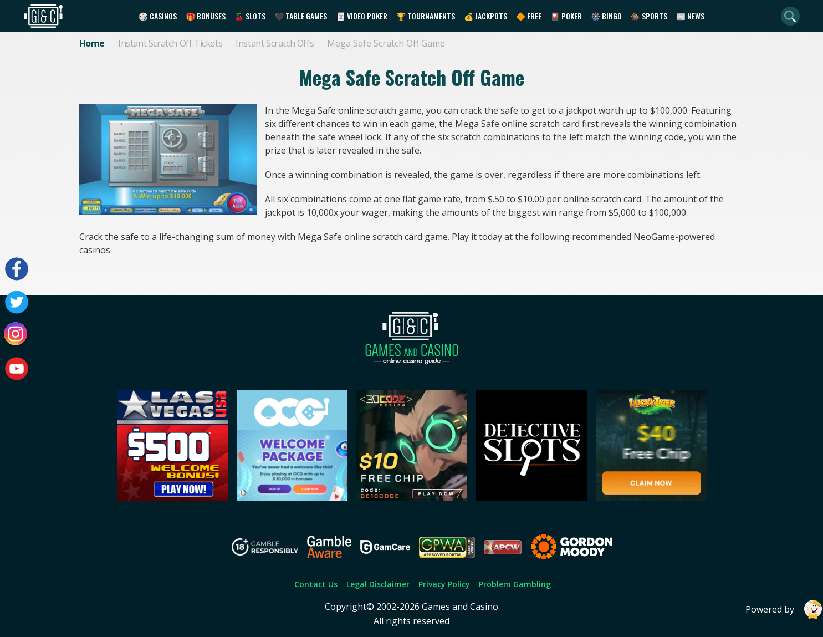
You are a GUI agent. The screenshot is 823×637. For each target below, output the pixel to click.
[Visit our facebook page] (16, 269)
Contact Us (316, 584)
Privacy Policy (444, 584)
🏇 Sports (649, 16)
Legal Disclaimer (378, 584)
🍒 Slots (249, 16)
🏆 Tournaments (425, 16)
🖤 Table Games (300, 16)
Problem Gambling (515, 584)
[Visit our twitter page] (16, 302)
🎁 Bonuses (206, 16)
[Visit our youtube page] (16, 368)
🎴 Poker (566, 16)
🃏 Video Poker (361, 16)
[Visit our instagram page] (16, 335)
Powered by (784, 609)
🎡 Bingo (606, 16)
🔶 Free (528, 16)
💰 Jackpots (485, 16)
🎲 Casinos (158, 16)
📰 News (690, 16)
